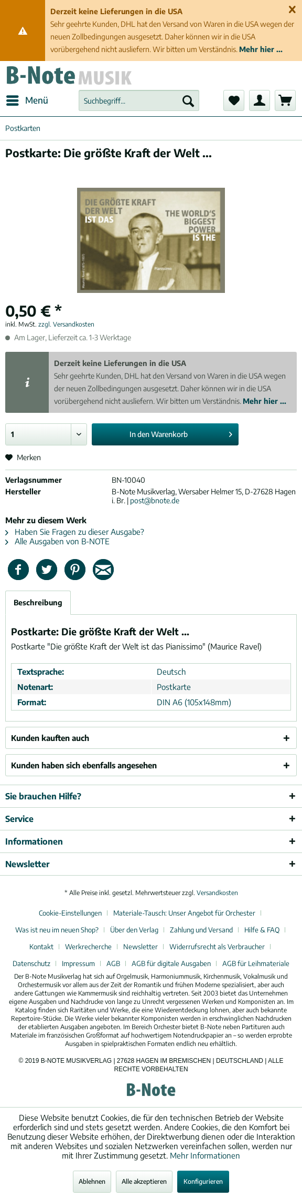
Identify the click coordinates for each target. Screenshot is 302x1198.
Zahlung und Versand (201, 930)
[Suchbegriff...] (139, 100)
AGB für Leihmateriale (255, 963)
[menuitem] (26, 100)
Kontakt (41, 946)
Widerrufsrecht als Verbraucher (217, 946)
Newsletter (140, 946)
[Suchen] (188, 100)
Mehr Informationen (205, 1155)
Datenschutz (31, 963)
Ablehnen (92, 1181)
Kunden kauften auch (50, 738)
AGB (113, 963)
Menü (27, 99)
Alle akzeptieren (144, 1181)
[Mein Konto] (259, 100)
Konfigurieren (203, 1181)
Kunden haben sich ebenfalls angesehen (84, 765)
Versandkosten (217, 893)
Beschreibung (38, 602)
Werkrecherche (88, 946)
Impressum (78, 963)
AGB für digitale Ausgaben (171, 963)
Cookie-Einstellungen (70, 913)
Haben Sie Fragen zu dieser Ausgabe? (74, 531)
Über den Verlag (134, 930)
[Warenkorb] (285, 100)
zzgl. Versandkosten (66, 324)
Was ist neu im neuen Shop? (57, 930)
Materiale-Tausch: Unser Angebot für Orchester (184, 913)
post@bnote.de (154, 500)
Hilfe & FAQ (261, 930)
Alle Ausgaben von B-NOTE (57, 541)
